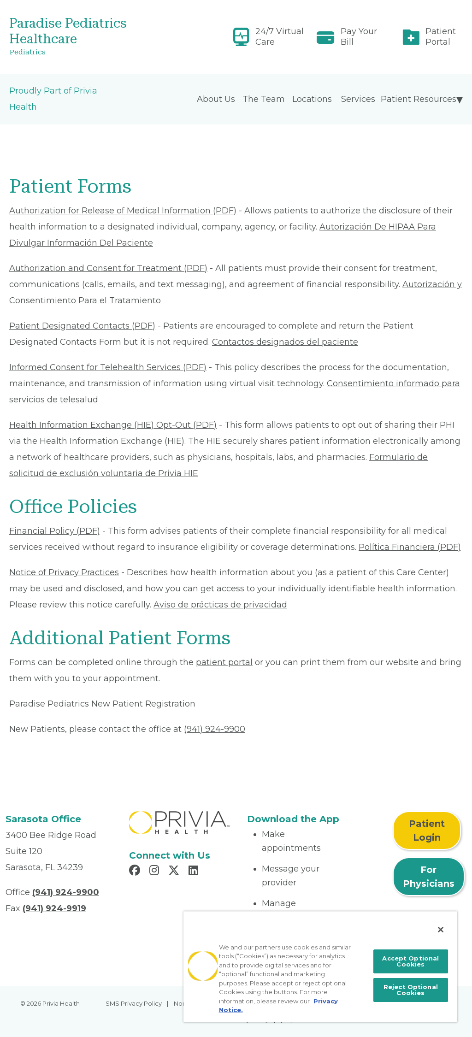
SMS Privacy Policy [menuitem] (134, 1003)
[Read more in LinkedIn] (195, 871)
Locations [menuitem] (312, 99)
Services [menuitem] (358, 99)
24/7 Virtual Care (279, 36)
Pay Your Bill (359, 36)
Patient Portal (440, 36)
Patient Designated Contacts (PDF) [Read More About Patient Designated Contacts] (82, 326)
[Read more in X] (175, 871)
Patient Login (427, 830)
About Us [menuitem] (216, 99)
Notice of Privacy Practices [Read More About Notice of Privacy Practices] (64, 572)
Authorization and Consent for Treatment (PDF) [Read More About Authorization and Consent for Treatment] (108, 268)
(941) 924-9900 (214, 729)
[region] (320, 966)
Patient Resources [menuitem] (418, 99)
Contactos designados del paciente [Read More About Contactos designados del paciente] (285, 342)
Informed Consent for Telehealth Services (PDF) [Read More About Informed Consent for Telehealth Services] (107, 367)
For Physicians (428, 876)
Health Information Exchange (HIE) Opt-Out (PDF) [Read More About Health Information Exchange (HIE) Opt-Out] (113, 425)
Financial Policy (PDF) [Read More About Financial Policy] (54, 531)
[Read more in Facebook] (136, 871)
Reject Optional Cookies (411, 989)
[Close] (441, 929)
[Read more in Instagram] (155, 871)
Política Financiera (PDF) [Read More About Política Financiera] (410, 547)
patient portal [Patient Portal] (224, 662)
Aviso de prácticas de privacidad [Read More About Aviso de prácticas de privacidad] (220, 605)
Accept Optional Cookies (410, 961)
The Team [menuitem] (263, 99)
